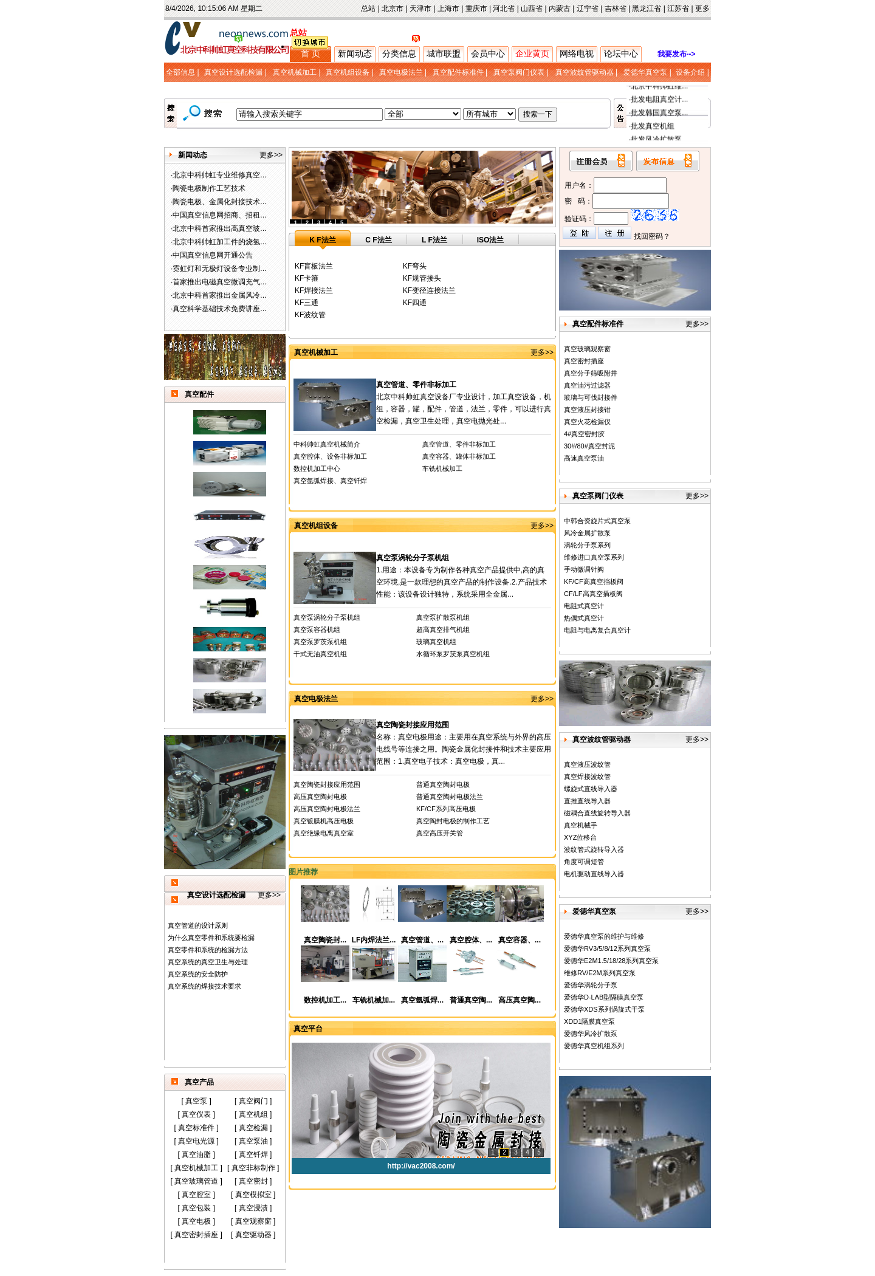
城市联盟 (444, 53)
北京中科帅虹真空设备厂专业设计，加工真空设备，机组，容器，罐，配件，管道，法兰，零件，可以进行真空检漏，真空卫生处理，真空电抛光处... (463, 409)
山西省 (532, 8)
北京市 (392, 8)
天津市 (420, 8)
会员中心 (488, 53)
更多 (702, 8)
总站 (368, 8)
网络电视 (577, 53)
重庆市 (476, 8)
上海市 (448, 8)
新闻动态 (355, 53)
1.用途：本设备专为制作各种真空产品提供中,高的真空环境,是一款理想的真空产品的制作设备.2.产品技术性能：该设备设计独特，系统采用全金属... (461, 582)
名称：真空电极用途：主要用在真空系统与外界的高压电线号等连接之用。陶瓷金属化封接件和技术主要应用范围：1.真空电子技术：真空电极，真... (463, 749)
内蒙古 (560, 8)
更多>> (271, 155)
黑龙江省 (646, 8)
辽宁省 (588, 8)
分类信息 (399, 53)
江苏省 (678, 8)
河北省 (504, 8)
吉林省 (615, 8)
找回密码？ (652, 236)
